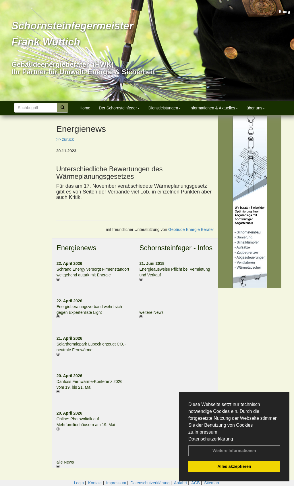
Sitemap (211, 483)
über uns (256, 108)
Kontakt (95, 483)
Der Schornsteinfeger (119, 108)
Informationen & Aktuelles (213, 108)
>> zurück (65, 139)
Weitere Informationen (234, 450)
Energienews (76, 248)
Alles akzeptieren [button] (234, 466)
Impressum (205, 432)
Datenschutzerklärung (210, 438)
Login (79, 483)
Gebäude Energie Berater (191, 229)
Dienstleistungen (164, 108)
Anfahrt (180, 483)
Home (85, 108)
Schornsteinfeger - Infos (176, 248)
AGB (195, 483)
